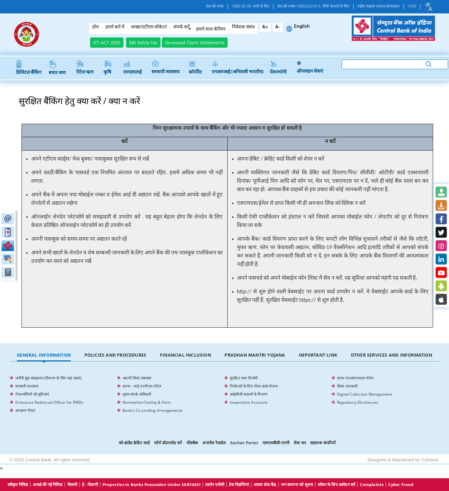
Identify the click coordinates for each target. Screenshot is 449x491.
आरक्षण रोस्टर (25, 410)
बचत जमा (57, 67)
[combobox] (428, 7)
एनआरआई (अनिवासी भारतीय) (238, 68)
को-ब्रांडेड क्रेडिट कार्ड (134, 442)
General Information (44, 355)
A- (277, 27)
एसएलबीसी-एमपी (276, 442)
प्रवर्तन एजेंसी (214, 484)
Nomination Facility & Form (147, 402)
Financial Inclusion (185, 355)
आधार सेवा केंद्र (264, 484)
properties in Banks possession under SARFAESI (151, 484)
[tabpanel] (224, 394)
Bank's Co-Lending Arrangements (153, 410)
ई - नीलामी (90, 484)
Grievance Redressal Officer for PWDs (49, 402)
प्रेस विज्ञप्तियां (239, 484)
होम (95, 27)
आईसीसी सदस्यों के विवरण (249, 394)
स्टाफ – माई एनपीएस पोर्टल (142, 386)
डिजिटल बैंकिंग (28, 67)
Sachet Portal (244, 442)
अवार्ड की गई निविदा (47, 484)
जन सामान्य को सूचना (297, 484)
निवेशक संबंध (243, 27)
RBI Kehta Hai (143, 43)
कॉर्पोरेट (195, 68)
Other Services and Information (391, 355)
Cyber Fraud (400, 484)
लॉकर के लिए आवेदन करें (336, 484)
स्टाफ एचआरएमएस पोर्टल (355, 378)
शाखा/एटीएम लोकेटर (149, 27)
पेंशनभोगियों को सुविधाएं (32, 394)
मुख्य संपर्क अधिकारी (137, 394)
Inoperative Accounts (249, 402)
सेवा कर (300, 442)
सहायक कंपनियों (323, 442)
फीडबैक (192, 442)
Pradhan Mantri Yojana (254, 355)
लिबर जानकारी (347, 386)
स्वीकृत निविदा (17, 484)
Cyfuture (429, 459)
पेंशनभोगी (278, 68)
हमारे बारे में (114, 27)
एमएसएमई (132, 68)
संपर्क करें (181, 27)
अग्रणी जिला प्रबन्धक (137, 378)
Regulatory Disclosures (357, 402)
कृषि (107, 68)
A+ (265, 27)
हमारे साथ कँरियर (210, 29)
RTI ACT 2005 (106, 43)
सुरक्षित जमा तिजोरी (244, 378)
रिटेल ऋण (85, 68)
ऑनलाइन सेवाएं (310, 67)
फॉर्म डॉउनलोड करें (168, 442)
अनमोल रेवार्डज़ (214, 442)
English (302, 27)
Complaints (372, 484)
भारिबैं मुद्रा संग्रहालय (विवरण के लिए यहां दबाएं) (48, 378)
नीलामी (72, 484)
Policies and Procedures (115, 355)
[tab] (43, 355)
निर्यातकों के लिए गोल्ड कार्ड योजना (254, 386)
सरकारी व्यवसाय (166, 68)
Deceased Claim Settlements (194, 43)
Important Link (318, 355)
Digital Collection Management (365, 394)
